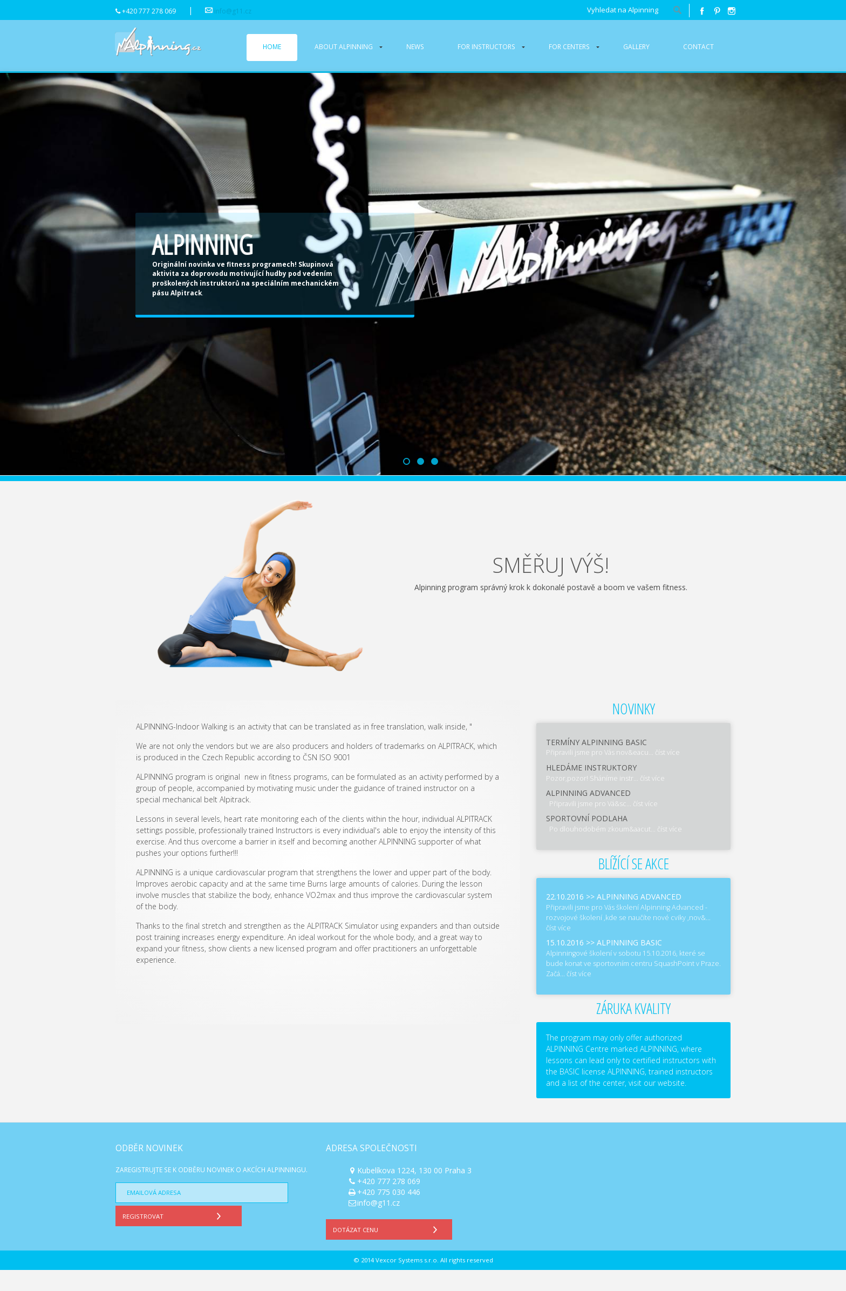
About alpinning (344, 46)
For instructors (486, 46)
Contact (698, 46)
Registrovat (174, 1235)
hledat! (677, 10)
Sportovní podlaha (586, 840)
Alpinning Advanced (588, 814)
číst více (667, 774)
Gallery (636, 46)
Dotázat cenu (387, 1249)
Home (272, 46)
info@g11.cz (232, 11)
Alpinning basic (629, 964)
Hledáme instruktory (591, 788)
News (415, 46)
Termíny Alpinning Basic (596, 763)
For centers (569, 46)
